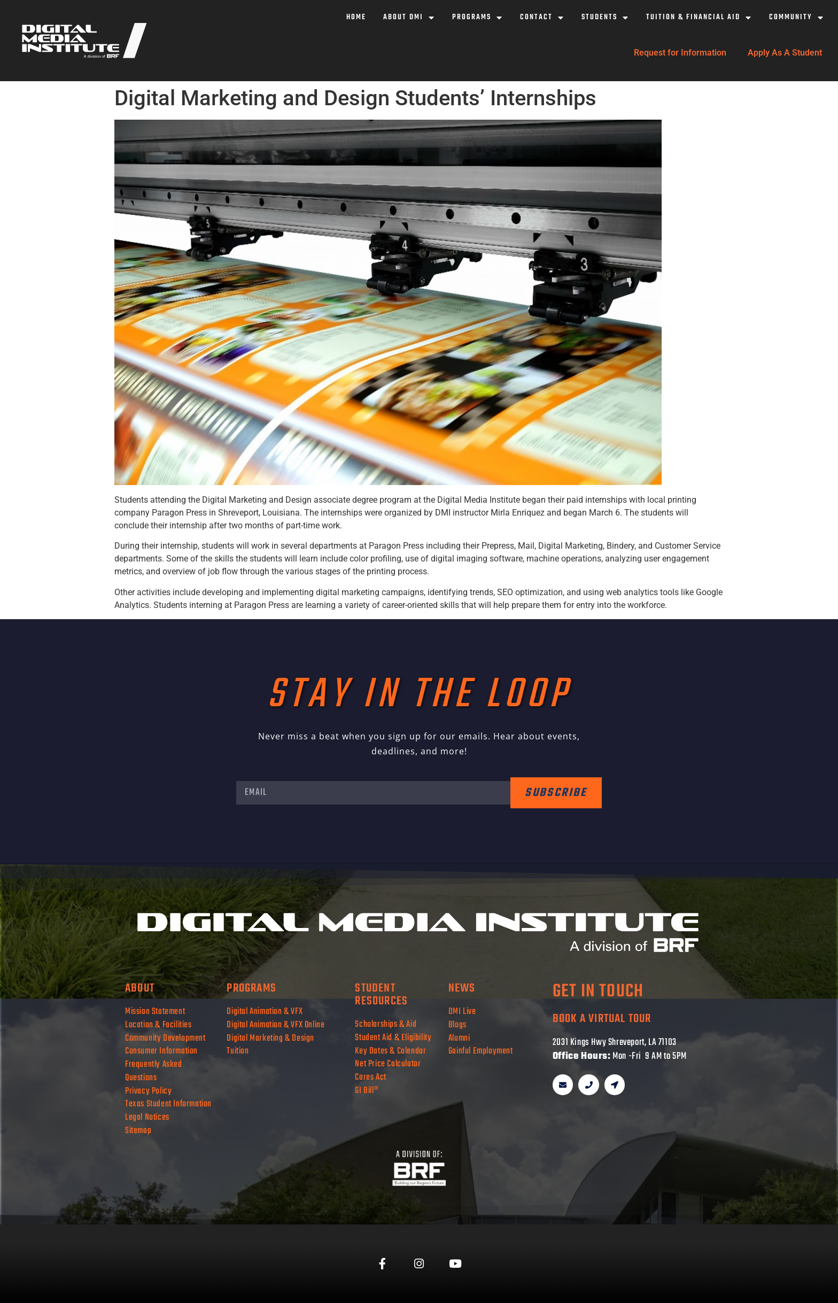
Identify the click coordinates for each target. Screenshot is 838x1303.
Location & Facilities (158, 1025)
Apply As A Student (785, 53)
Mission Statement (155, 1011)
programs (251, 988)
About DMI (409, 17)
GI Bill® (366, 1090)
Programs (477, 17)
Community (796, 17)
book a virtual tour (602, 1019)
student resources (381, 994)
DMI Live (462, 1011)
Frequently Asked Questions (153, 1071)
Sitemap (138, 1130)
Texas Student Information (168, 1104)
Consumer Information (161, 1051)
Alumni (459, 1038)
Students (605, 17)
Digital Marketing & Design (270, 1038)
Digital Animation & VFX (264, 1011)
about (139, 988)
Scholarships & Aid (385, 1024)
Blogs (457, 1025)
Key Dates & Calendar (390, 1051)
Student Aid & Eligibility (393, 1038)
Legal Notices (147, 1117)
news (462, 988)
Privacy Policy (148, 1091)
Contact (542, 17)
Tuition (238, 1051)
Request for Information (680, 53)
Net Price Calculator (388, 1064)
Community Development (165, 1038)
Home (356, 17)
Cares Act (370, 1077)
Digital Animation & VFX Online (275, 1025)
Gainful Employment (480, 1051)
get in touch (598, 992)
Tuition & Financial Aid (699, 17)
